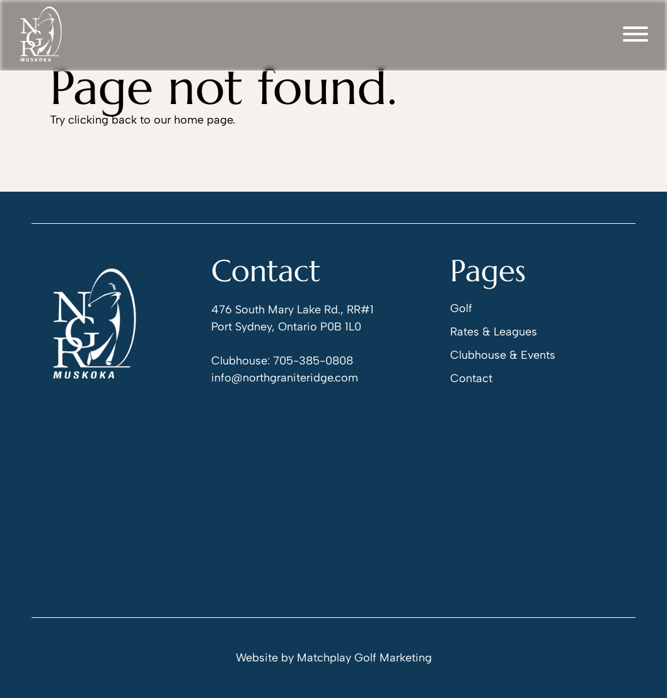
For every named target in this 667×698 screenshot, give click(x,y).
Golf (461, 308)
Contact (471, 378)
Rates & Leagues (493, 332)
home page (203, 120)
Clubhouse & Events (502, 355)
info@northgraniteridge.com (284, 378)
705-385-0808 (313, 361)
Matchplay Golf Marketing (364, 658)
